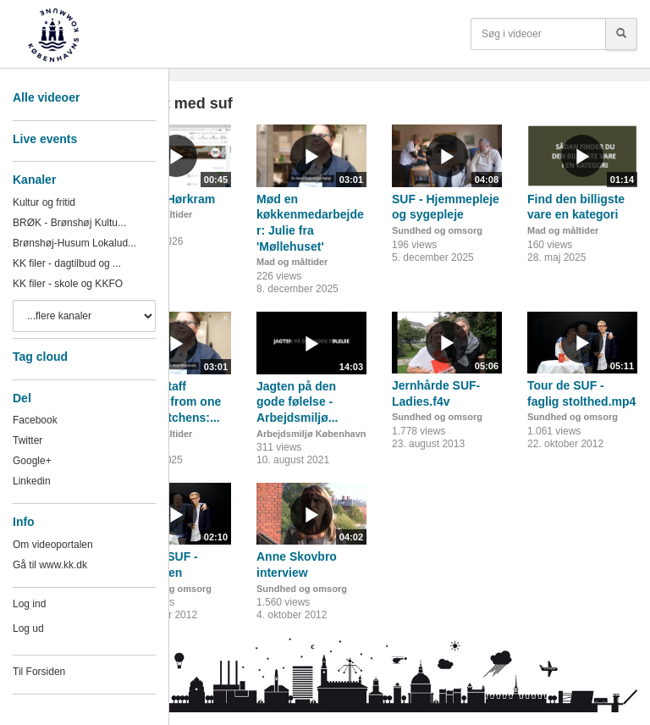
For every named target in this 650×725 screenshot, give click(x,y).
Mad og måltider (292, 262)
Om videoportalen (53, 545)
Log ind (29, 604)
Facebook (35, 420)
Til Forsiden (39, 672)
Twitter (27, 440)
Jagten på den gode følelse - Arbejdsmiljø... (297, 401)
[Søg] (621, 34)
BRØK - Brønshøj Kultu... (69, 223)
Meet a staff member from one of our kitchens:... (171, 401)
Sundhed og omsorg (437, 230)
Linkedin (32, 481)
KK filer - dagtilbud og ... (67, 263)
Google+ (32, 461)
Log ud (28, 628)
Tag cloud (40, 356)
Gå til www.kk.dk (50, 565)
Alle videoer (46, 97)
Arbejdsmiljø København (311, 434)
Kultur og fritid (44, 202)
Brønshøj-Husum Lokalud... (74, 243)
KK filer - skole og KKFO (68, 284)
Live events (45, 139)
